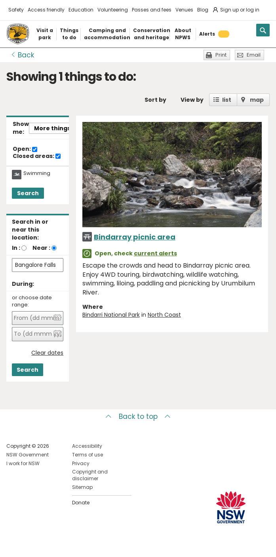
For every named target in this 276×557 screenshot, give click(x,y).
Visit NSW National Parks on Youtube (47, 544)
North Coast (164, 315)
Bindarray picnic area (134, 237)
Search (28, 193)
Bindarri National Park (111, 315)
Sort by (155, 100)
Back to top (138, 416)
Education (81, 9)
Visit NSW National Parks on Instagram (30, 544)
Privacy (80, 463)
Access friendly (46, 9)
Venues (184, 9)
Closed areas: (37, 156)
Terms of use (87, 454)
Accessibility (87, 446)
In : (16, 248)
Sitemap (82, 487)
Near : (41, 248)
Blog (202, 9)
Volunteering (112, 9)
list (226, 100)
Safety (16, 9)
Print (221, 55)
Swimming (36, 173)
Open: (25, 149)
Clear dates (47, 353)
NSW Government (27, 454)
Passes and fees (151, 9)
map (257, 100)
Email (254, 55)
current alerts (155, 253)
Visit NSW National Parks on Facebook (13, 544)
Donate (80, 502)
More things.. (54, 128)
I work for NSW (23, 463)
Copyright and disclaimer (90, 475)
